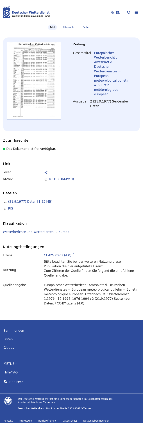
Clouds (9, 347)
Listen (8, 339)
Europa (63, 231)
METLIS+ (10, 363)
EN (118, 12)
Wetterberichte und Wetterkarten (28, 231)
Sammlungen (14, 330)
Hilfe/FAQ (11, 372)
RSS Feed (16, 382)
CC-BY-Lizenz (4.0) (57, 255)
